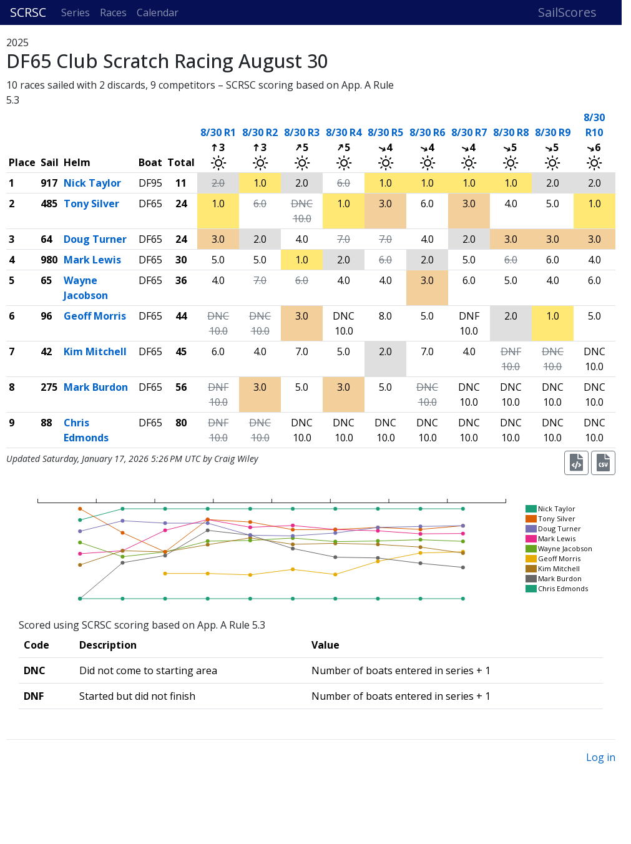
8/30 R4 (343, 132)
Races (113, 12)
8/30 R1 (218, 132)
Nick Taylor (92, 183)
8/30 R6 (427, 132)
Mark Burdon (96, 387)
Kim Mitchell (95, 351)
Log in (600, 757)
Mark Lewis (92, 260)
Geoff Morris (95, 316)
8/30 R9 (552, 132)
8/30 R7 (469, 132)
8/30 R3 (302, 132)
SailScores (567, 12)
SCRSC (28, 12)
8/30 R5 (385, 132)
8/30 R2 (260, 132)
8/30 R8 (511, 132)
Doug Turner (95, 239)
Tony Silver (91, 203)
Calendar (158, 12)
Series (75, 12)
